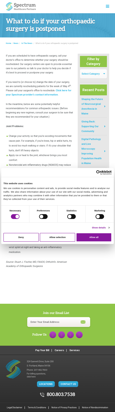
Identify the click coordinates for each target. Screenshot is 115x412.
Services (74, 350)
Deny (21, 237)
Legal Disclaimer (14, 407)
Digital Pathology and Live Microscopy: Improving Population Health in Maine (91, 151)
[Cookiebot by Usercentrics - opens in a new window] (98, 172)
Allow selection (57, 237)
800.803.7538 (61, 394)
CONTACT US (68, 384)
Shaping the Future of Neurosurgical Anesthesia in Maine (92, 106)
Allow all (94, 237)
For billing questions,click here (36, 375)
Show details (99, 227)
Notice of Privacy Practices (64, 407)
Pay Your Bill (42, 350)
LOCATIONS (46, 384)
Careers (59, 350)
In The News (26, 43)
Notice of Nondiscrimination (95, 407)
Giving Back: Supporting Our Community (90, 126)
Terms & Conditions (37, 407)
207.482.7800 (40, 370)
